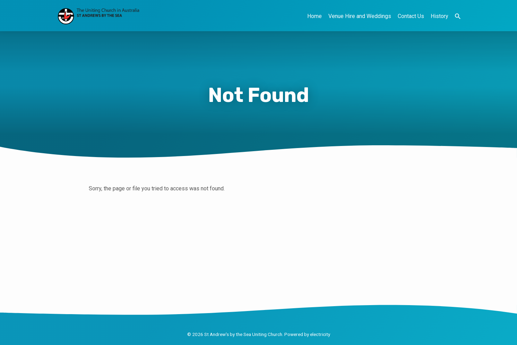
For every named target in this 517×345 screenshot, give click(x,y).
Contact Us (411, 16)
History (439, 16)
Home (314, 16)
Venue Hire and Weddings (359, 16)
